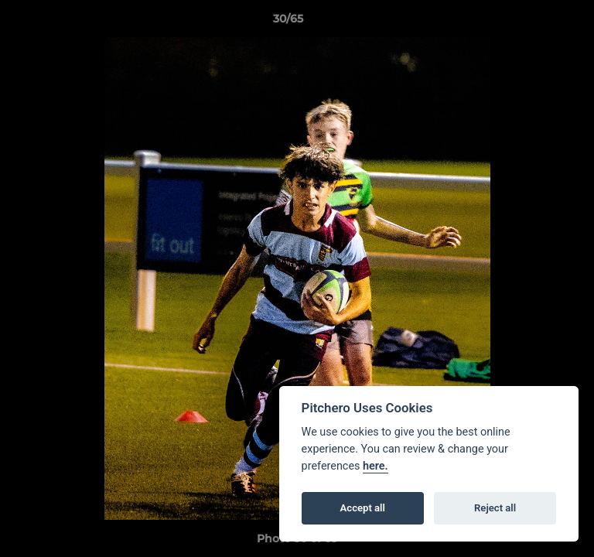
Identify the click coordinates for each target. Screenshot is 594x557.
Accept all (362, 508)
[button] (538, 22)
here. (375, 466)
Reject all (495, 508)
